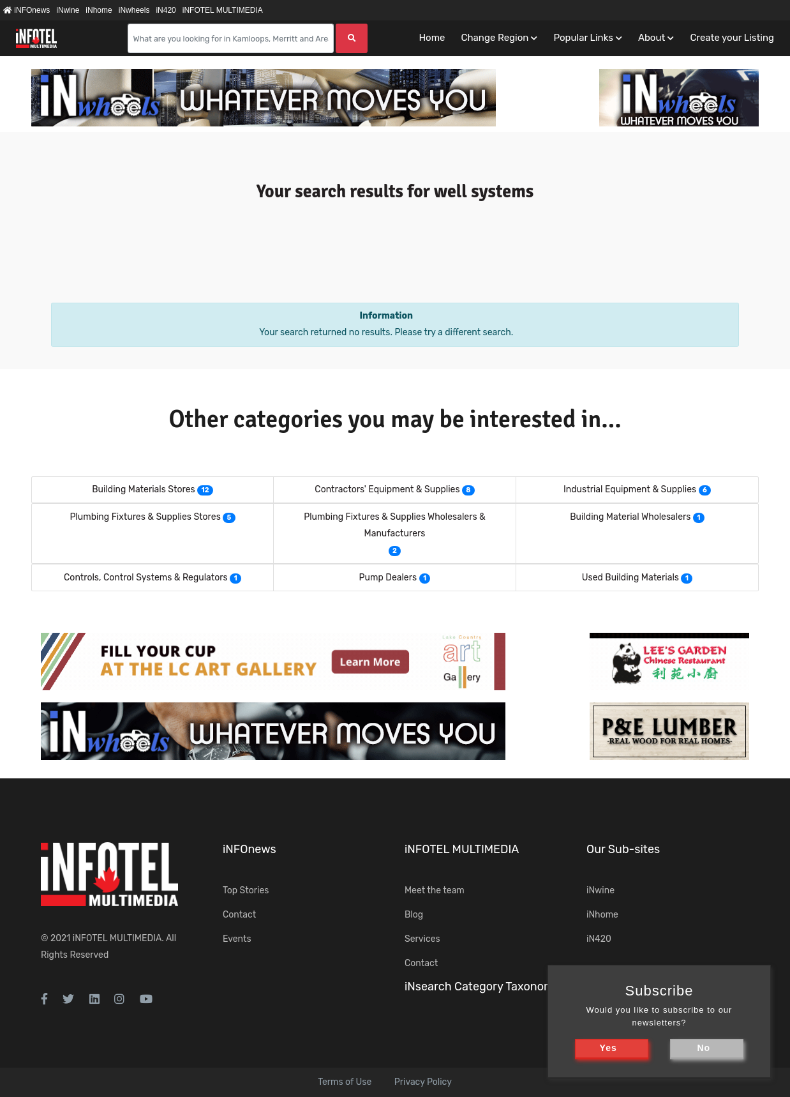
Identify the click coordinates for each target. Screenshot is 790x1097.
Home (432, 37)
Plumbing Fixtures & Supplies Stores (145, 516)
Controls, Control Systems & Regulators (146, 577)
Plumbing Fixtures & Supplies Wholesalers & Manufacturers (395, 525)
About (651, 37)
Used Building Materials (630, 577)
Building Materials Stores (143, 489)
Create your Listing (732, 37)
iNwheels (134, 10)
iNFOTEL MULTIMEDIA (223, 10)
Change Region (494, 37)
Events (237, 939)
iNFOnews (26, 10)
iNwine (67, 10)
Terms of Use (344, 1082)
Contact (239, 914)
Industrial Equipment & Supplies (629, 489)
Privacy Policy (423, 1082)
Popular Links (583, 37)
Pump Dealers (388, 577)
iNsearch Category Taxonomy (482, 987)
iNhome (99, 10)
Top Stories (246, 890)
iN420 (165, 10)
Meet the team (435, 890)
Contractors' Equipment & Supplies (387, 489)
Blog (414, 914)
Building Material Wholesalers (630, 516)
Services (422, 939)
